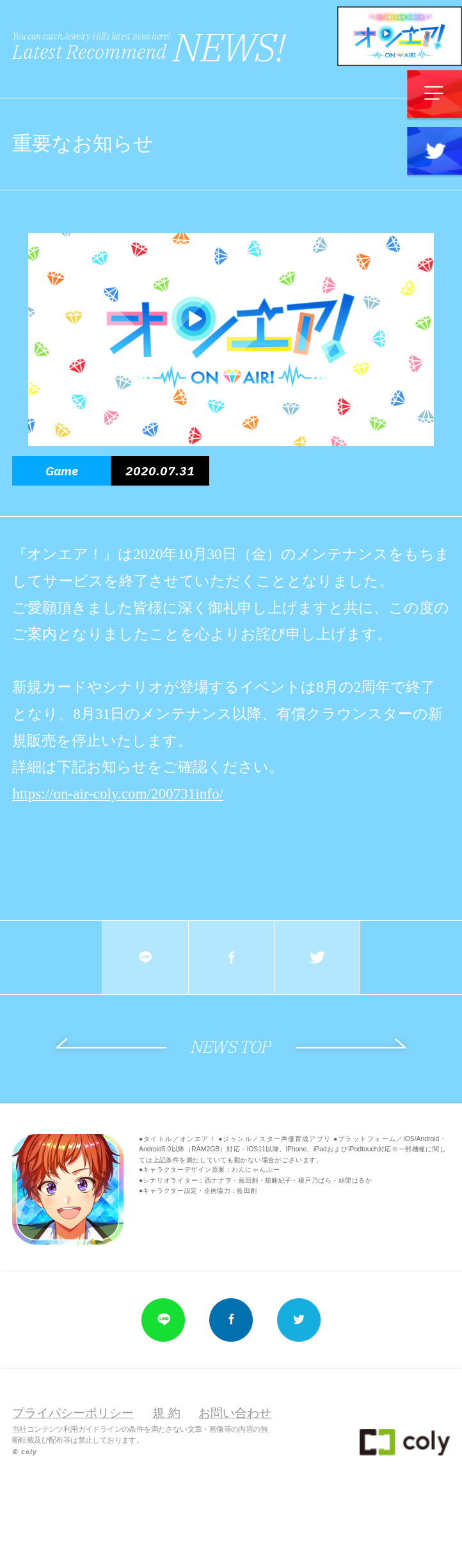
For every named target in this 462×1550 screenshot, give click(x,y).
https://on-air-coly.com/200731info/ (117, 793)
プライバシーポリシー (73, 1413)
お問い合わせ (234, 1413)
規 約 (166, 1413)
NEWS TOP (231, 1046)
